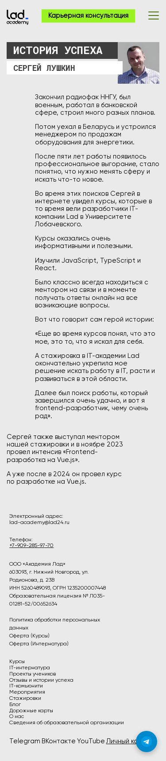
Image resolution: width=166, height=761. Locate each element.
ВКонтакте (59, 741)
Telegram (24, 741)
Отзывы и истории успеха (41, 680)
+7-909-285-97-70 (31, 545)
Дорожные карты (31, 711)
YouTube (91, 741)
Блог (15, 704)
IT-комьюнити (26, 686)
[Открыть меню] (153, 15)
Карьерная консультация (88, 15)
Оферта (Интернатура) (39, 644)
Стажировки (25, 698)
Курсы (17, 661)
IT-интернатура (29, 668)
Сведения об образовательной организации (66, 723)
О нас (16, 716)
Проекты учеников (32, 674)
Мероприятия (27, 692)
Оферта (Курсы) (29, 636)
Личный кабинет (131, 741)
